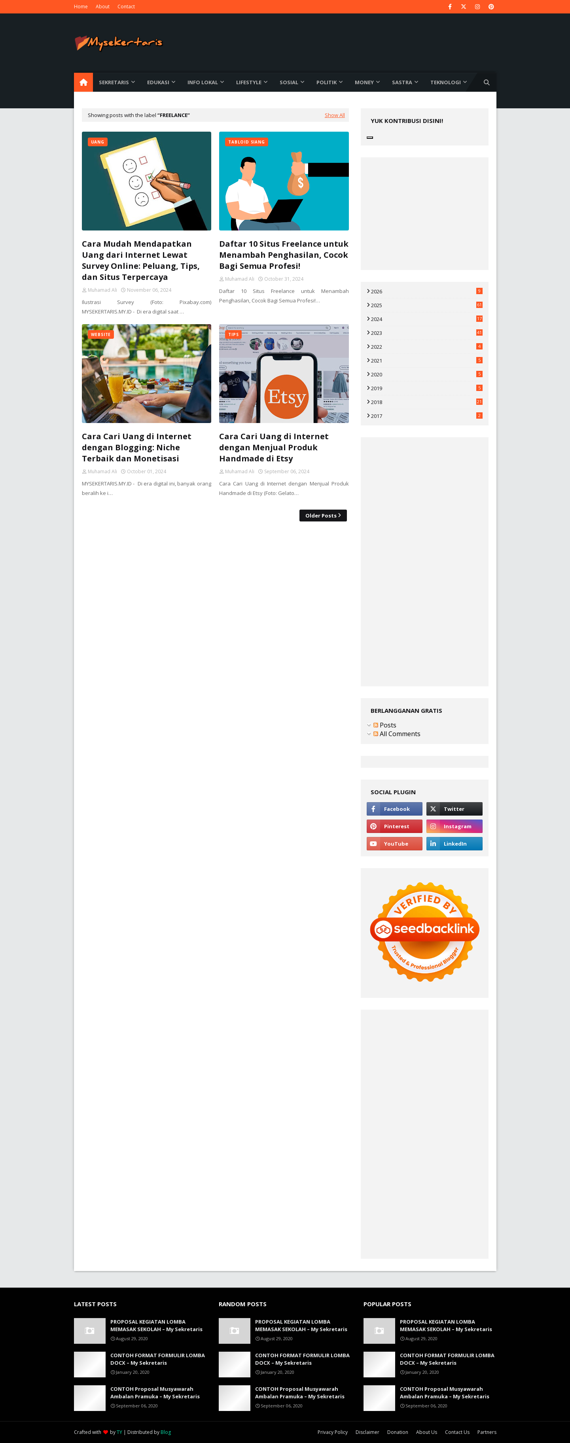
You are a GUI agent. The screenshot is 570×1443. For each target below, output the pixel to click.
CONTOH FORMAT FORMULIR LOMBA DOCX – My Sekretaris (157, 1359)
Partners (486, 1432)
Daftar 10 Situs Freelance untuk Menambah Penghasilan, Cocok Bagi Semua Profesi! (283, 254)
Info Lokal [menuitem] (202, 82)
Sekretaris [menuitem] (114, 82)
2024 (427, 319)
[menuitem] (83, 82)
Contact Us (457, 1432)
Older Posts (321, 515)
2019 (427, 388)
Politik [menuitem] (326, 82)
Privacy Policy (333, 1432)
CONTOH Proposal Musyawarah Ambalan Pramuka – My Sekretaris (155, 1392)
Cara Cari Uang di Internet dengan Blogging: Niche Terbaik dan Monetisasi (136, 447)
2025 (427, 305)
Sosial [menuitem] (289, 82)
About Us (426, 1432)
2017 (427, 415)
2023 (427, 332)
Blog (166, 1432)
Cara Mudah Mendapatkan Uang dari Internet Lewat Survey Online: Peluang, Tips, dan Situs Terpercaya (141, 260)
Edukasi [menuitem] (158, 82)
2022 (427, 346)
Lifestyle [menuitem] (248, 82)
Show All (335, 115)
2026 (427, 291)
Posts (384, 725)
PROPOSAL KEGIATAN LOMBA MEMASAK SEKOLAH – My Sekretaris (156, 1325)
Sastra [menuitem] (402, 82)
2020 (427, 374)
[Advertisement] (215, 588)
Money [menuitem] (364, 82)
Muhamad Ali (102, 290)
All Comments (396, 733)
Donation (397, 1432)
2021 (427, 360)
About (103, 6)
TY (119, 1432)
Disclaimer (367, 1432)
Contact (126, 6)
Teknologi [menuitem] (445, 82)
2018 (427, 402)
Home (81, 6)
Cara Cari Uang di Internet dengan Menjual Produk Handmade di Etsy (274, 447)
